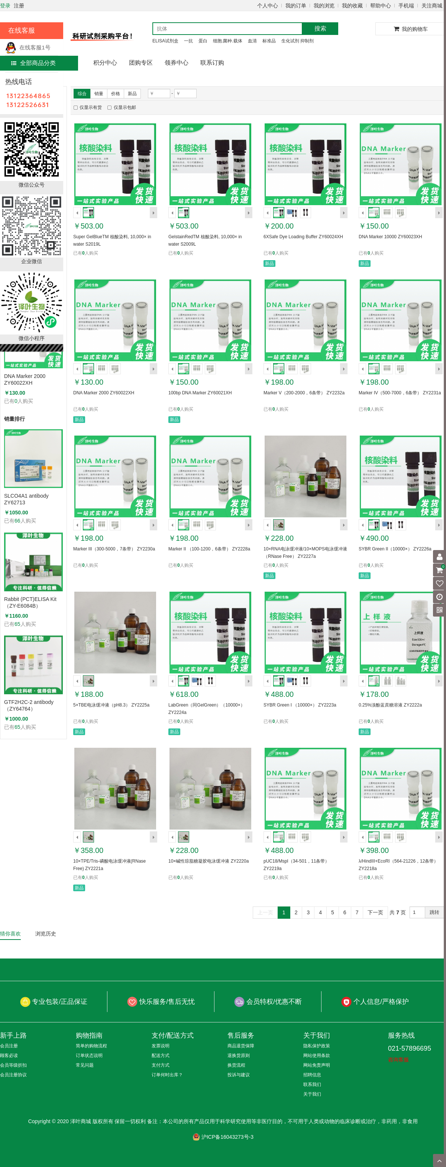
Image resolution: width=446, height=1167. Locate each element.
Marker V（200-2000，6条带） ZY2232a (304, 392)
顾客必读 (9, 1055)
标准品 (269, 40)
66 (17, 521)
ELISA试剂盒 (165, 40)
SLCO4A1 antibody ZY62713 (26, 499)
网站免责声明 (316, 1065)
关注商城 (431, 6)
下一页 (375, 912)
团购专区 (141, 62)
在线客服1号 (28, 47)
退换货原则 (238, 1055)
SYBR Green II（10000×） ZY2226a (395, 549)
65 (17, 624)
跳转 (434, 912)
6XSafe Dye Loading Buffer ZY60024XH (303, 236)
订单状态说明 (89, 1055)
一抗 (188, 40)
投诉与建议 (238, 1074)
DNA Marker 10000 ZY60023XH (390, 236)
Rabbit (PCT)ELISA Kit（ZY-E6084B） (30, 602)
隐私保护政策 (316, 1045)
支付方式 (160, 1065)
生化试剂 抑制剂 (297, 40)
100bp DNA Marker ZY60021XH (200, 392)
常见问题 (85, 1065)
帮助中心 (380, 6)
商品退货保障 (240, 1045)
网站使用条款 (316, 1055)
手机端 (406, 6)
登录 (5, 6)
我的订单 (295, 6)
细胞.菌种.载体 (227, 40)
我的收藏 (352, 6)
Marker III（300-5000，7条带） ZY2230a (114, 549)
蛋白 (202, 40)
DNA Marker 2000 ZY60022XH (24, 379)
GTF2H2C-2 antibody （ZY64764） (29, 705)
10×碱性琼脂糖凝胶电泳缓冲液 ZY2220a (208, 861)
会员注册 (9, 1045)
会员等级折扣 (13, 1065)
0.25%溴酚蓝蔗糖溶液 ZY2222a (390, 705)
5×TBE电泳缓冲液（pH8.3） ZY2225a (111, 705)
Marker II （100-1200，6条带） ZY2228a (209, 549)
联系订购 (212, 62)
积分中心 (105, 62)
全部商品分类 (33, 63)
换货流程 (236, 1065)
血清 (252, 40)
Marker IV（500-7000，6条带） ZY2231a (400, 392)
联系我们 (312, 1084)
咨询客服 (398, 1060)
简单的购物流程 (91, 1045)
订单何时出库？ (167, 1074)
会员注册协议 (13, 1074)
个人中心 (267, 6)
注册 (19, 6)
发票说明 (160, 1045)
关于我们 (312, 1094)
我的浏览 (324, 6)
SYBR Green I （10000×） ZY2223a (300, 705)
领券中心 (176, 62)
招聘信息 (312, 1074)
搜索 (320, 28)
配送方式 (160, 1055)
